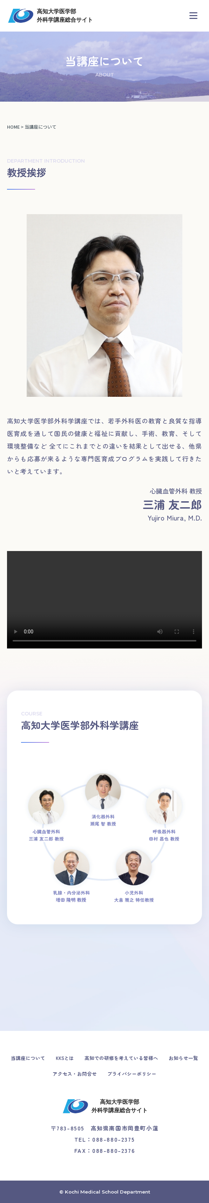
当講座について (28, 1057)
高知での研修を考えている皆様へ (121, 1057)
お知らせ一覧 (183, 1057)
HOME (13, 126)
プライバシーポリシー (131, 1073)
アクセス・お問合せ (75, 1073)
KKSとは (65, 1057)
